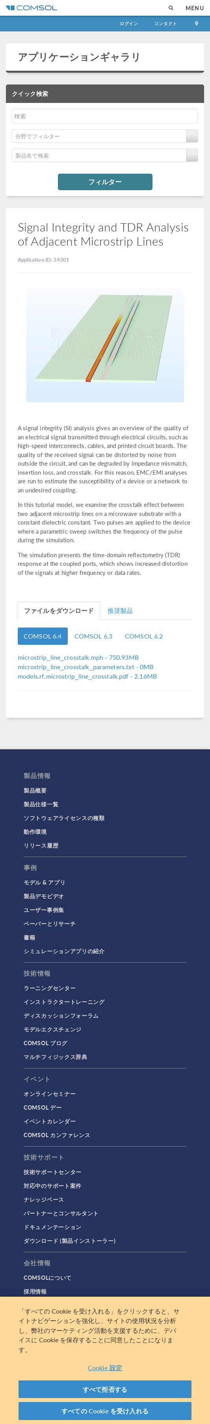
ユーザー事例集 (44, 910)
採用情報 (35, 1291)
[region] (105, 1360)
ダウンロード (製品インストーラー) (70, 1240)
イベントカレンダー (50, 1121)
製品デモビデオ (44, 896)
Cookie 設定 (105, 1367)
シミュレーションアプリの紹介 (64, 951)
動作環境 (35, 831)
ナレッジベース (44, 1199)
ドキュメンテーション (53, 1227)
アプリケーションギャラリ (79, 56)
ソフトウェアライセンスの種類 (64, 818)
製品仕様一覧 (41, 804)
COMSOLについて (48, 1277)
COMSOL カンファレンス (57, 1135)
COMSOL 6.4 (43, 635)
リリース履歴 (41, 845)
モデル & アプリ (44, 882)
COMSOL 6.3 (93, 635)
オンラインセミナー (50, 1093)
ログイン (129, 23)
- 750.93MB (78, 657)
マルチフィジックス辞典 (55, 1057)
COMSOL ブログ (45, 1043)
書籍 (29, 937)
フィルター (105, 181)
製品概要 (35, 790)
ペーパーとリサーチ (50, 923)
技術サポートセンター (53, 1172)
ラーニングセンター (50, 988)
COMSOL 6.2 (144, 635)
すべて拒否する (105, 1389)
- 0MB (86, 666)
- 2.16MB (87, 676)
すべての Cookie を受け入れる (105, 1410)
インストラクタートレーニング (64, 1002)
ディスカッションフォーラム (61, 1015)
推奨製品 (120, 610)
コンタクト (165, 23)
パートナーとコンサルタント (61, 1213)
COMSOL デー (42, 1107)
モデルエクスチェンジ (53, 1029)
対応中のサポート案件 (53, 1185)
